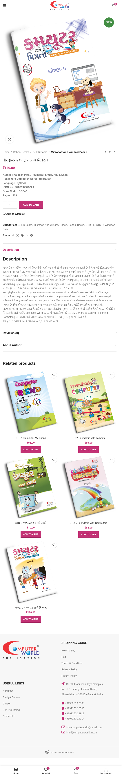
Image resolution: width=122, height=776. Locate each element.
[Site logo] (59, 5)
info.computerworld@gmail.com (84, 727)
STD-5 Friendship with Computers (88, 522)
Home (6, 152)
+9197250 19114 (74, 718)
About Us (8, 690)
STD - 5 (90, 224)
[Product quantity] (10, 205)
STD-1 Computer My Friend (31, 437)
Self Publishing (11, 709)
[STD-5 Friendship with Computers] (88, 487)
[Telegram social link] (31, 235)
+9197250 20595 (74, 708)
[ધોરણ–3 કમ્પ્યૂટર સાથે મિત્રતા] (31, 572)
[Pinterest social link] (22, 235)
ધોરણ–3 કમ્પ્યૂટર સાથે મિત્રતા (31, 607)
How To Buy (68, 650)
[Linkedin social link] (27, 235)
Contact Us (9, 716)
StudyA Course (11, 697)
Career (7, 703)
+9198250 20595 (74, 703)
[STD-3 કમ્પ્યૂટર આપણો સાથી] (31, 487)
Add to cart (31, 204)
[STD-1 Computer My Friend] (31, 402)
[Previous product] (105, 152)
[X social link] (17, 235)
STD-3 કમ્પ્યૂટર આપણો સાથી (31, 522)
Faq (63, 656)
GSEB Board (40, 152)
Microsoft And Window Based (69, 152)
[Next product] (114, 152)
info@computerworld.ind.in (81, 732)
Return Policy (69, 675)
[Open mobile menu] (4, 5)
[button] (31, 449)
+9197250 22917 (74, 713)
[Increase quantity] (15, 205)
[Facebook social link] (13, 235)
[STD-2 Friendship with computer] (88, 402)
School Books (21, 152)
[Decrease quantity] (5, 205)
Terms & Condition (71, 663)
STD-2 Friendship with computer (88, 437)
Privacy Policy (69, 669)
